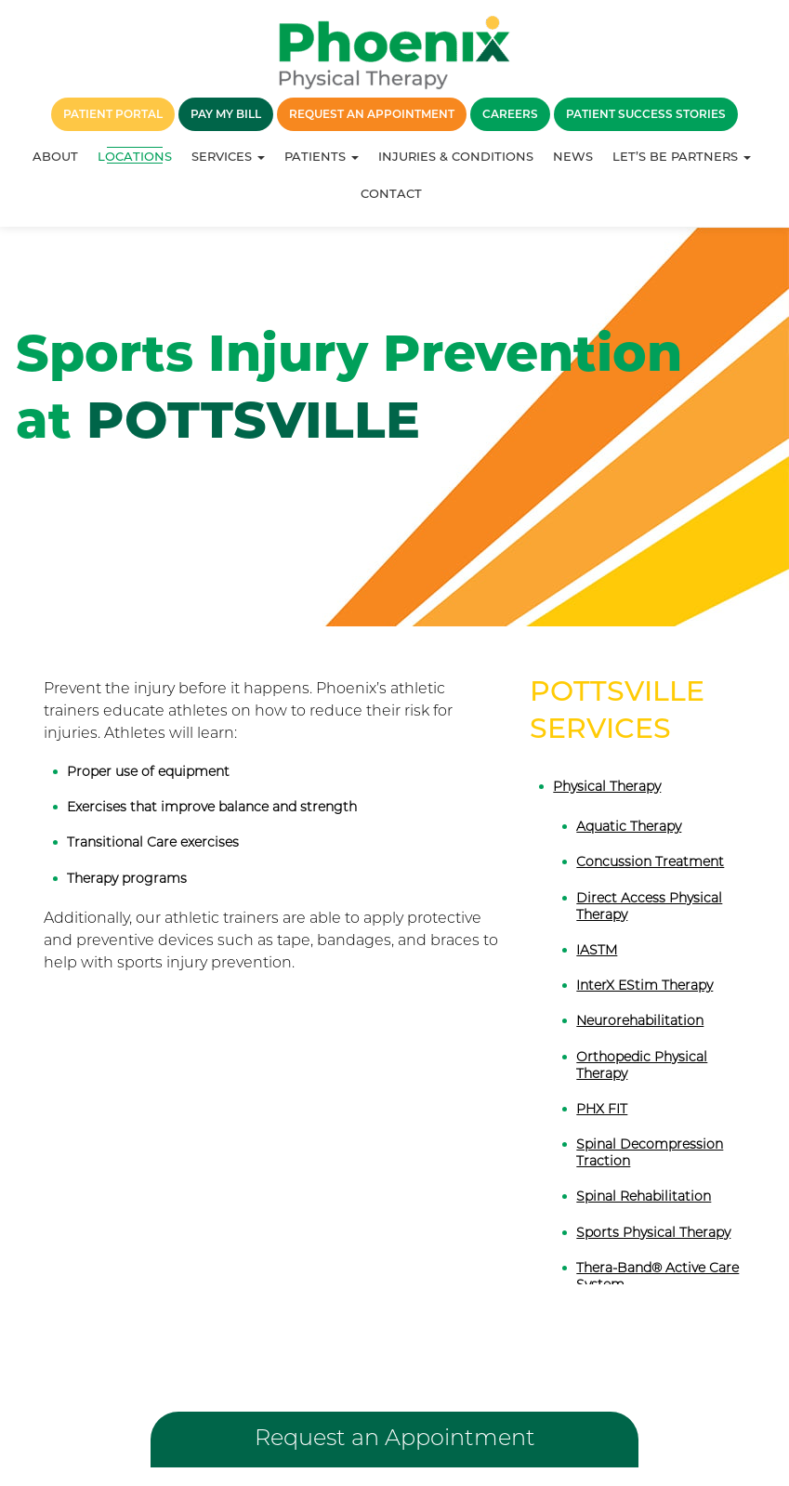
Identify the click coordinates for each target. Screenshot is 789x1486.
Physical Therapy (607, 786)
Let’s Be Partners (681, 156)
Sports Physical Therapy (653, 1232)
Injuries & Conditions (455, 156)
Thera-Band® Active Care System (657, 1276)
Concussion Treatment (650, 861)
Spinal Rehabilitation (643, 1196)
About (55, 156)
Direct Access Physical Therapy (649, 906)
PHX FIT (601, 1108)
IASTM (596, 949)
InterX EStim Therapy (644, 985)
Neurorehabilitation (640, 1020)
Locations (135, 156)
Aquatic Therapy (628, 826)
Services (228, 156)
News (573, 156)
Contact (391, 193)
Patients (321, 156)
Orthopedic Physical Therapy (641, 1065)
